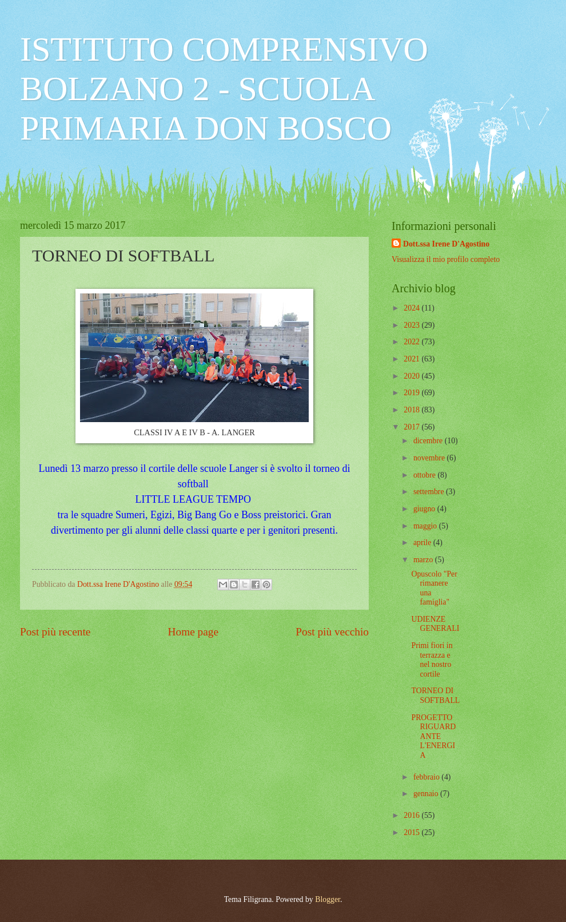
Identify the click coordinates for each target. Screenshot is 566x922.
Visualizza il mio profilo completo (446, 259)
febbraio (427, 777)
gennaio (426, 793)
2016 (412, 815)
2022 (412, 341)
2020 (412, 376)
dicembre (429, 440)
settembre (429, 491)
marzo (424, 559)
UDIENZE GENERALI (435, 624)
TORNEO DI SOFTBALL (435, 695)
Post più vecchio (332, 632)
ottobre (425, 475)
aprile (423, 542)
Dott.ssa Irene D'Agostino (446, 244)
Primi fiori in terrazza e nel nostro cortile (431, 659)
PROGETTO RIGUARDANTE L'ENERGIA (433, 736)
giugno (425, 508)
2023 (412, 325)
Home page (193, 632)
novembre (430, 458)
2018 (412, 410)
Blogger (327, 899)
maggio (426, 526)
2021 (412, 359)
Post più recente (55, 632)
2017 (412, 427)
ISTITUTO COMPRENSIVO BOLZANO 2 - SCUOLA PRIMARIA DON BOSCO (224, 88)
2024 (412, 308)
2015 (412, 832)
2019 (412, 392)
